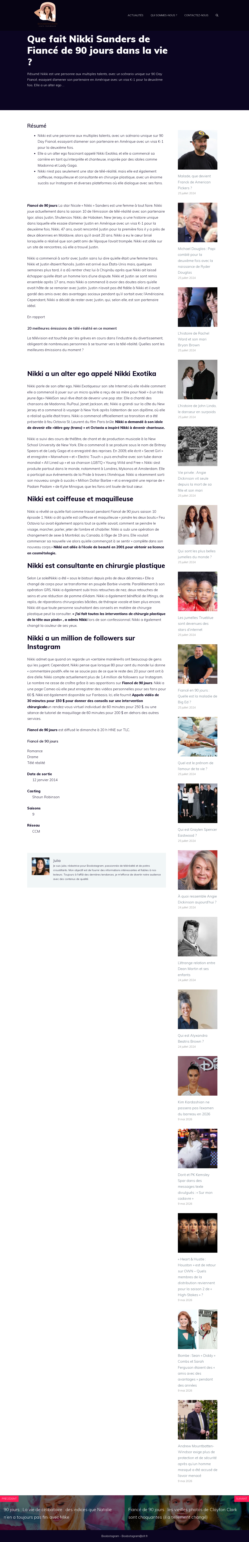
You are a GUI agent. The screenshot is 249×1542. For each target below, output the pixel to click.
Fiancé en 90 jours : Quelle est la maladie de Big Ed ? (197, 696)
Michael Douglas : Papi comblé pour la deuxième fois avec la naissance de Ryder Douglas (196, 260)
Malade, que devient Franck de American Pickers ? (194, 182)
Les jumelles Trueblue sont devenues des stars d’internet (195, 623)
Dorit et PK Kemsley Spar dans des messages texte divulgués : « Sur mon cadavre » (195, 1187)
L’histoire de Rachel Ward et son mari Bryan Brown (193, 339)
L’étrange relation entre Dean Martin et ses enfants (196, 969)
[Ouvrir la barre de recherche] (217, 15)
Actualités (135, 15)
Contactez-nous (196, 15)
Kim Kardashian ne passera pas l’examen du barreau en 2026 (196, 1108)
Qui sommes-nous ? (164, 15)
